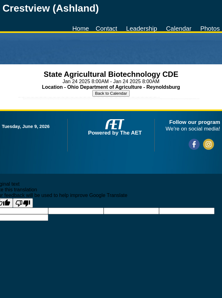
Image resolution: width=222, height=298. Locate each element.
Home (80, 28)
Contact (106, 28)
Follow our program (194, 122)
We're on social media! (193, 128)
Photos (210, 28)
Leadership (141, 28)
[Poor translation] (23, 203)
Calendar (178, 28)
